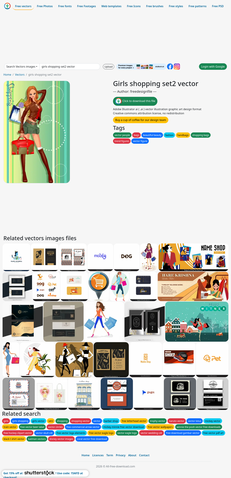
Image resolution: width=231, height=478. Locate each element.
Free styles (176, 6)
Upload (108, 66)
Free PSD (218, 6)
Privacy (121, 455)
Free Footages (86, 6)
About (132, 455)
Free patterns (198, 6)
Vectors (19, 74)
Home (7, 74)
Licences (98, 455)
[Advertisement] (115, 37)
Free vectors (23, 6)
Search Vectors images (20, 66)
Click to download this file (135, 101)
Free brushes (154, 6)
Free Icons (134, 6)
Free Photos (45, 6)
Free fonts (65, 6)
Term (109, 455)
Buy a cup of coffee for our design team (140, 120)
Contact (144, 455)
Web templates (111, 6)
